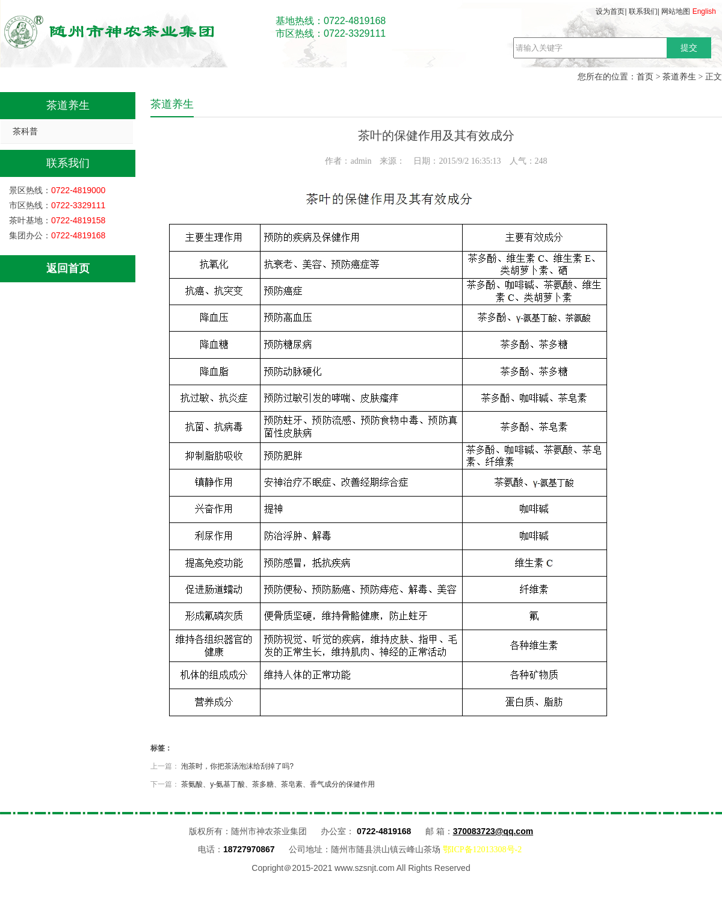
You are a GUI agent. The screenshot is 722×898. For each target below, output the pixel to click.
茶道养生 (679, 76)
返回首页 (68, 268)
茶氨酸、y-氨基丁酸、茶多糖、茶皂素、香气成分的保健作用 (278, 784)
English (704, 11)
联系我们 (643, 11)
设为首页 (610, 11)
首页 (645, 76)
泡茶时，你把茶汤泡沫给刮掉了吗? (237, 766)
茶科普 (25, 131)
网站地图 (675, 11)
